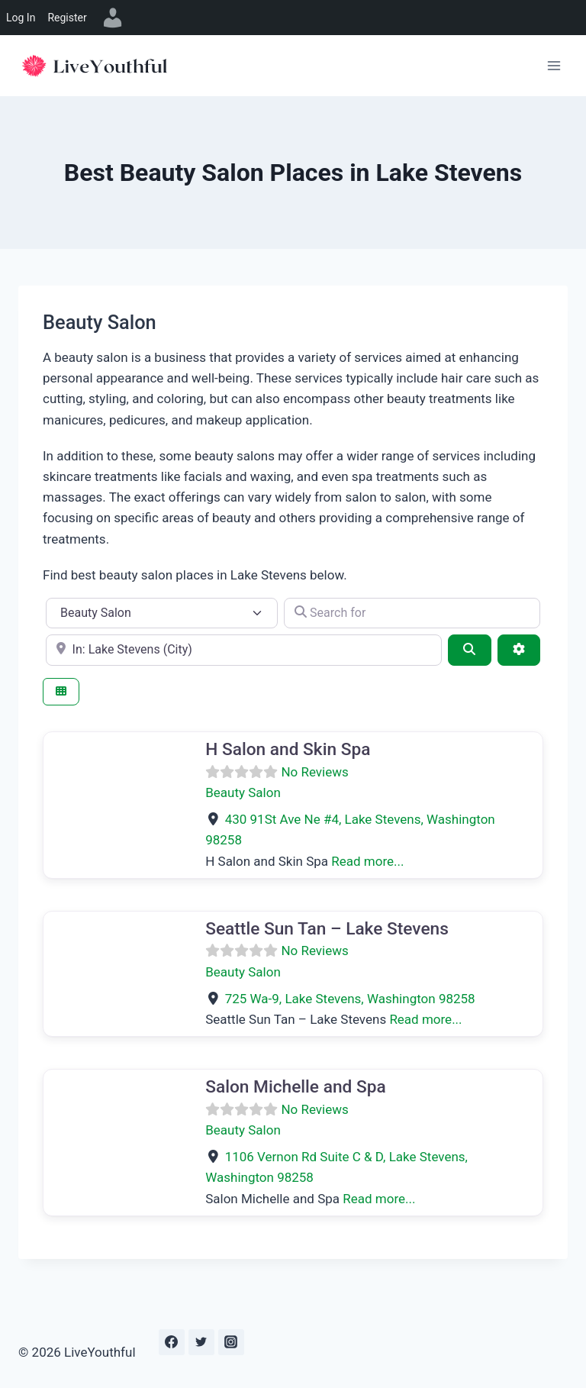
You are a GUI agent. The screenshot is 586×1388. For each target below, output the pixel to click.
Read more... (367, 861)
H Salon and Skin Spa (287, 749)
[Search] (469, 649)
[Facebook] (172, 1342)
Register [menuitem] (66, 17)
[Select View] (61, 692)
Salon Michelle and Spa (295, 1087)
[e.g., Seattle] (244, 649)
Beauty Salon (243, 792)
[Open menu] (553, 65)
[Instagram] (231, 1342)
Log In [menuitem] (20, 17)
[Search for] (412, 613)
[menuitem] (113, 17)
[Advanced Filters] (518, 649)
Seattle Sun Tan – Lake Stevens (327, 928)
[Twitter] (201, 1342)
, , (350, 998)
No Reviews (314, 772)
